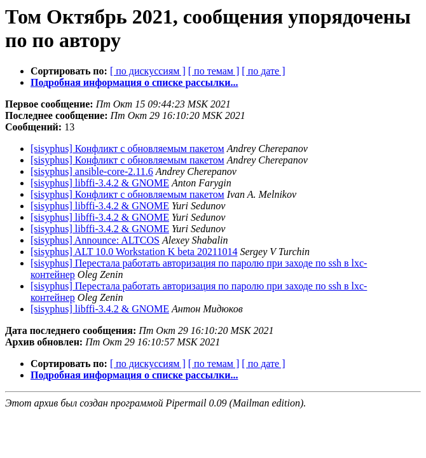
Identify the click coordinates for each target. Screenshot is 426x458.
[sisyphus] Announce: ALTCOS (95, 240)
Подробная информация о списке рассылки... (134, 82)
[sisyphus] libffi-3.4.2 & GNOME (100, 182)
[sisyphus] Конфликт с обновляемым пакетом (127, 148)
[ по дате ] (263, 71)
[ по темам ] (214, 71)
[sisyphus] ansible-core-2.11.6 (92, 171)
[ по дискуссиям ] (148, 71)
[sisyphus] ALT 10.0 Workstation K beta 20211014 (134, 251)
